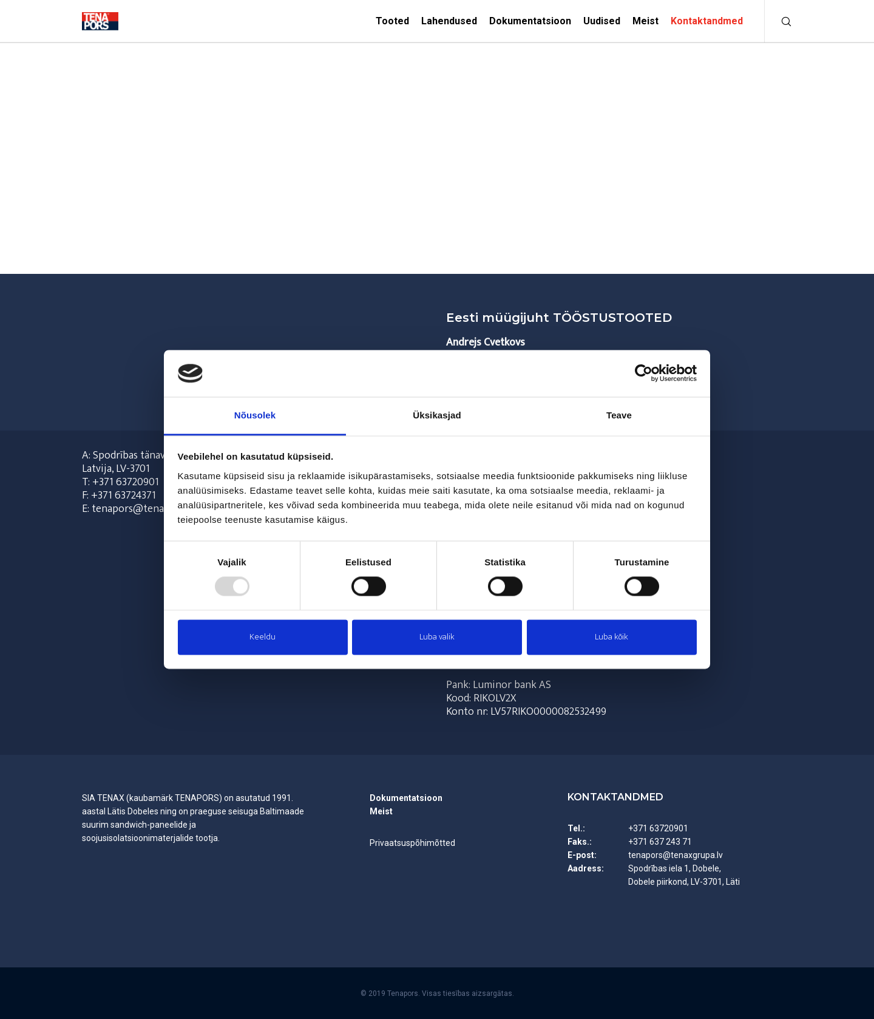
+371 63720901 (125, 482)
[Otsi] (778, 21)
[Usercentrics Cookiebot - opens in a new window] (644, 373)
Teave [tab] (619, 415)
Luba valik (437, 636)
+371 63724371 (123, 495)
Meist (381, 811)
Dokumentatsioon (406, 798)
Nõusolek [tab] (255, 415)
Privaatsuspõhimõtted (412, 843)
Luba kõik (611, 636)
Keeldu (262, 636)
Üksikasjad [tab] (437, 415)
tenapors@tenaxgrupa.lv (675, 855)
